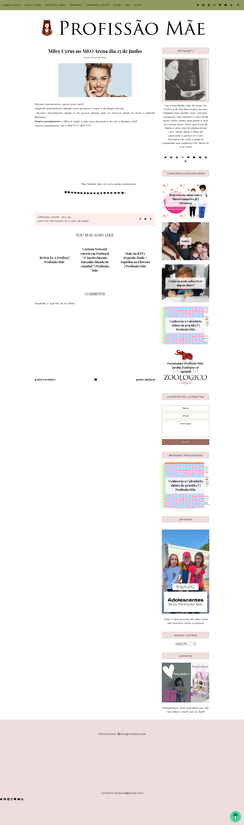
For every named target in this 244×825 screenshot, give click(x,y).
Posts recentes (45, 379)
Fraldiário (75, 5)
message (185, 428)
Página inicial (11, 5)
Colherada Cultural (97, 5)
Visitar (117, 5)
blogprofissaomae (132, 734)
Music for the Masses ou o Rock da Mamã (62, 221)
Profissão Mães (55, 5)
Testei (138, 5)
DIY (127, 5)
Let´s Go (66, 217)
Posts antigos (145, 379)
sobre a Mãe (33, 5)
